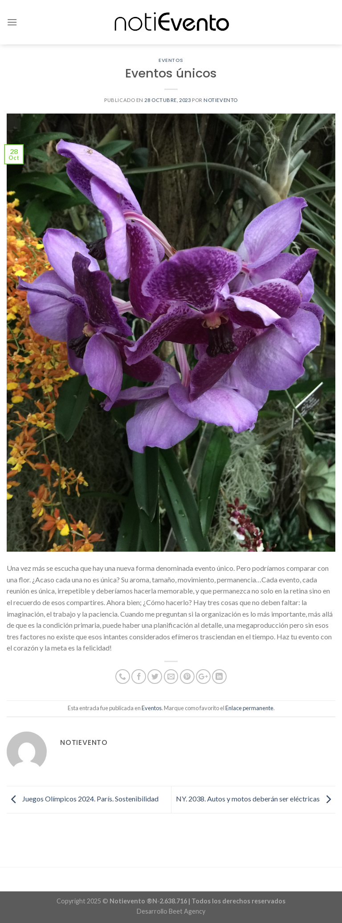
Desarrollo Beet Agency (171, 911)
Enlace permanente (249, 708)
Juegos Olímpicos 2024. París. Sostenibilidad (83, 798)
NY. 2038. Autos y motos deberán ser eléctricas (255, 798)
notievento (221, 100)
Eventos (171, 60)
